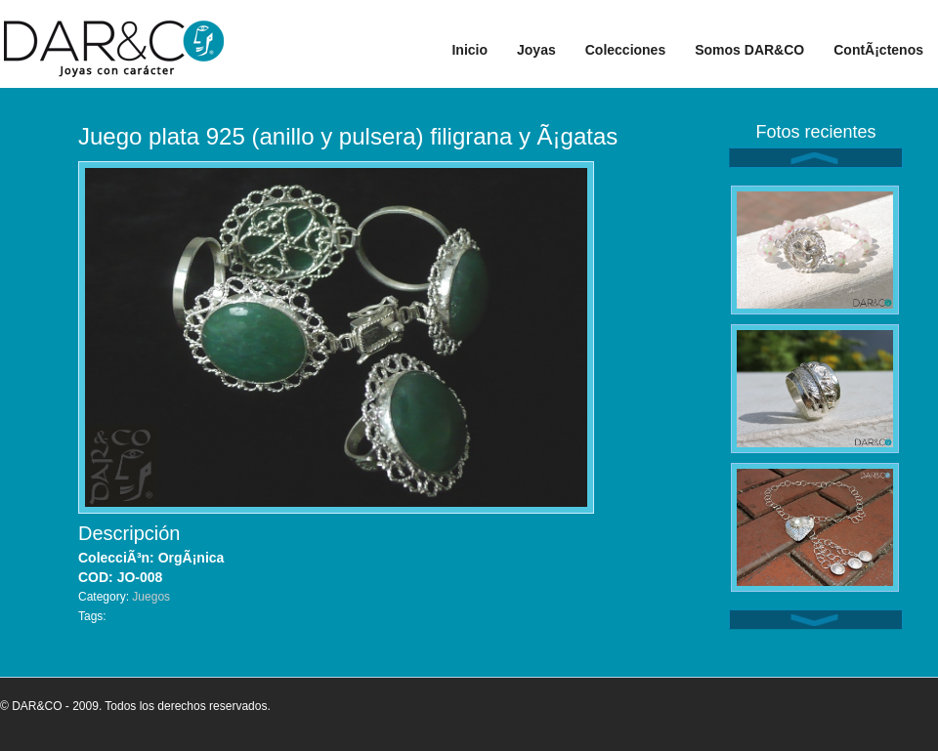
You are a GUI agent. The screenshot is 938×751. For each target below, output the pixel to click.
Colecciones (625, 50)
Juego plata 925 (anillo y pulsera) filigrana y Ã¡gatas (348, 136)
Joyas (536, 50)
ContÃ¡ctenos (878, 50)
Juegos (151, 597)
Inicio (469, 50)
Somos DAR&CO (749, 50)
